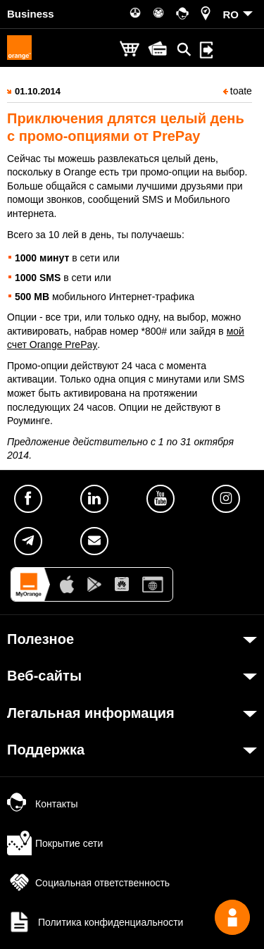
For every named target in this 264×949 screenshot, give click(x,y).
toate (237, 91)
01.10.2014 (38, 91)
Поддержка (45, 749)
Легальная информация (91, 713)
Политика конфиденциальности (95, 922)
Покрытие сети (55, 843)
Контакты (42, 804)
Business (30, 14)
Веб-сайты (44, 675)
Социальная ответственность (88, 882)
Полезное (40, 639)
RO (231, 14)
